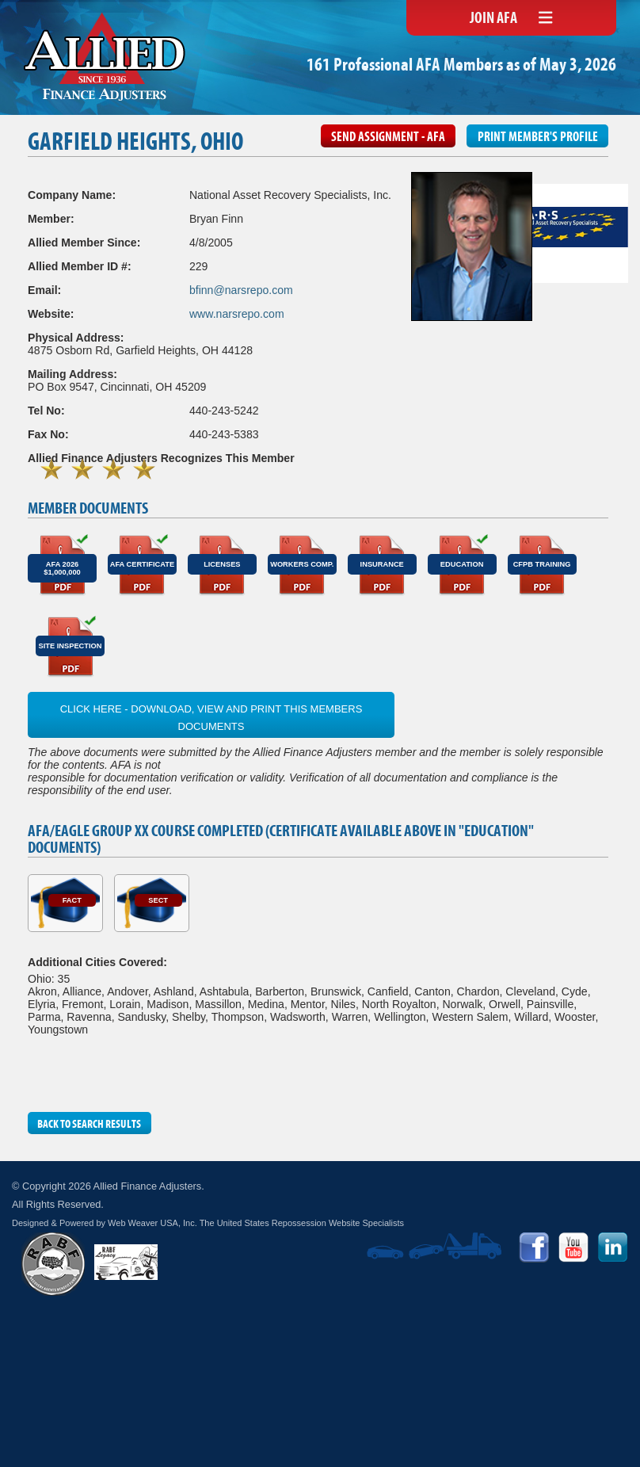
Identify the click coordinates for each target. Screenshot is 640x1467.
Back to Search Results (89, 1124)
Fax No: (48, 434)
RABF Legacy (126, 1262)
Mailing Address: (72, 374)
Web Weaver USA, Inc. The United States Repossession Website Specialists (256, 1223)
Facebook (534, 1247)
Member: (51, 218)
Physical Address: (76, 337)
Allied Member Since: (84, 242)
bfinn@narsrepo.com (241, 290)
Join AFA (493, 19)
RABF (53, 1264)
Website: (51, 314)
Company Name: (72, 195)
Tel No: (46, 410)
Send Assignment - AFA (388, 138)
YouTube (573, 1247)
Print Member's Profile (538, 138)
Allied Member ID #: (79, 266)
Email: (44, 290)
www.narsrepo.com (236, 314)
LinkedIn (613, 1247)
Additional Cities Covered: (97, 962)
